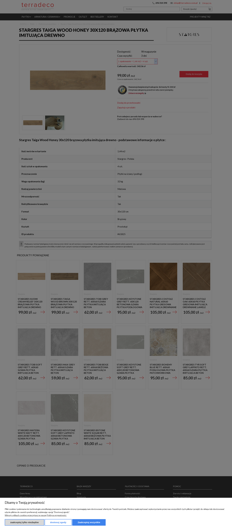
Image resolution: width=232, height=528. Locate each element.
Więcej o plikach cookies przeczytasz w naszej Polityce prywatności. (36, 515)
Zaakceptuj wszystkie (89, 522)
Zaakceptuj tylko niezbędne (24, 522)
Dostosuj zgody (58, 522)
